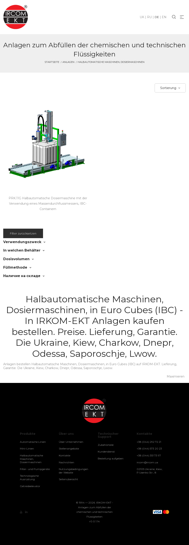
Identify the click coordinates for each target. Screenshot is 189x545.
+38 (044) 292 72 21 (149, 441)
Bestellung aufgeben (110, 458)
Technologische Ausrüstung (29, 477)
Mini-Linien (27, 448)
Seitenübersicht (68, 479)
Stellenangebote (69, 448)
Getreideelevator (30, 485)
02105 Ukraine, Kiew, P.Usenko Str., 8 (150, 470)
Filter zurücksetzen (23, 233)
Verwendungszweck (20, 241)
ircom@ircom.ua (147, 462)
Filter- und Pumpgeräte (35, 468)
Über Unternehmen (71, 441)
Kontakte (64, 455)
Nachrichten (66, 462)
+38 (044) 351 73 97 (149, 455)
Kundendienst (106, 451)
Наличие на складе (19, 275)
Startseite (52, 62)
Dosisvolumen (15, 258)
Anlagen (68, 62)
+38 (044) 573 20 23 (149, 448)
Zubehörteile (106, 444)
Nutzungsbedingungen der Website (73, 470)
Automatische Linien (33, 441)
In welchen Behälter (20, 250)
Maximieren (175, 376)
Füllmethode (13, 267)
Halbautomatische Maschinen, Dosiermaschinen (31, 459)
